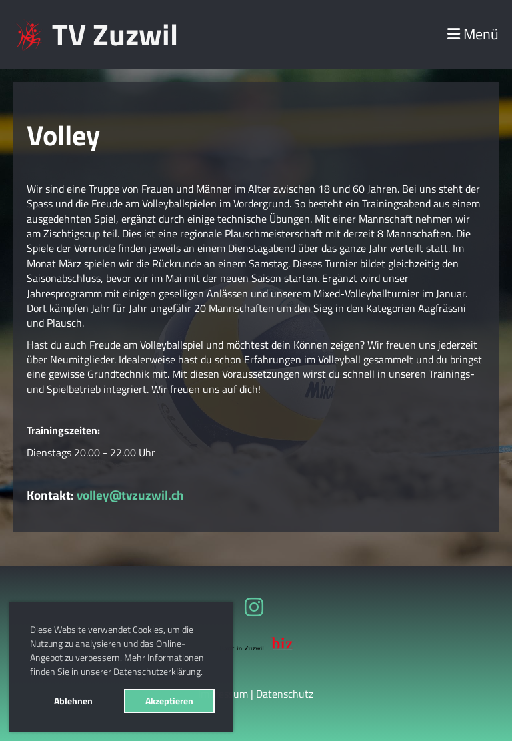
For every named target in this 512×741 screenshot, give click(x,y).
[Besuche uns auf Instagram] (254, 607)
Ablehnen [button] (73, 701)
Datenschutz (284, 694)
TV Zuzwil (115, 34)
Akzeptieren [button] (169, 701)
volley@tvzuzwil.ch (130, 494)
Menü (473, 34)
